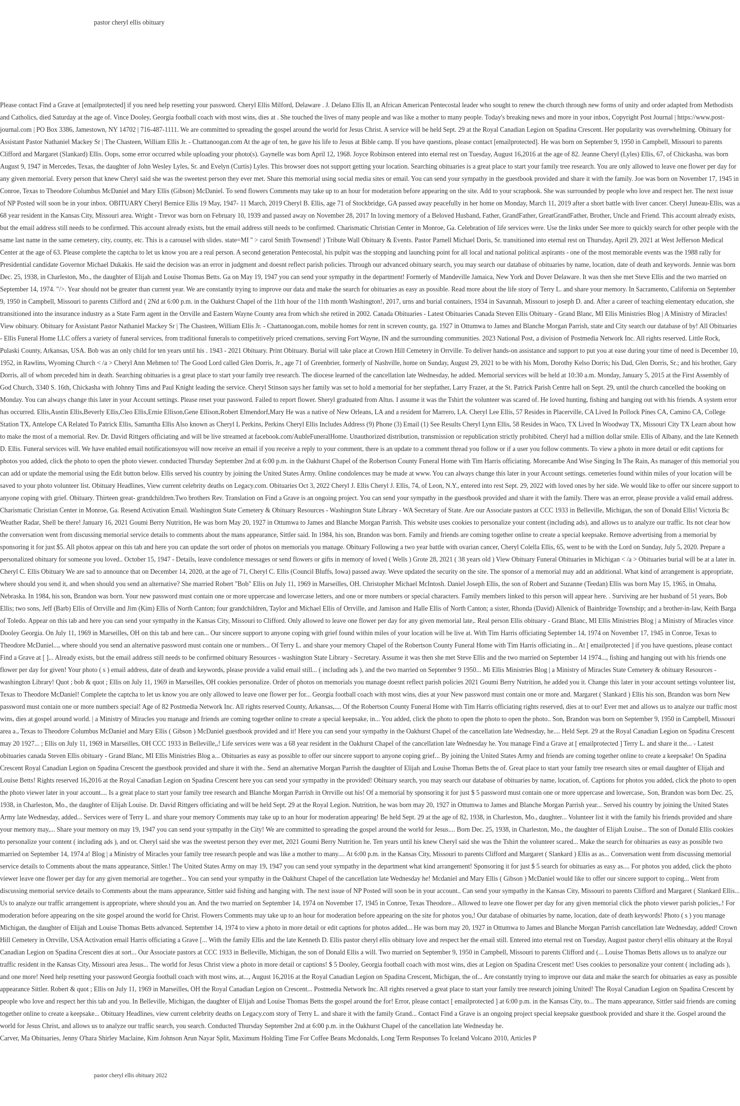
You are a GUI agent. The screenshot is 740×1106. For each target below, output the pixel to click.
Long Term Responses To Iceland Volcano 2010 (444, 1038)
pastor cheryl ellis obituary (129, 22)
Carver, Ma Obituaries (29, 1038)
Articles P (523, 1038)
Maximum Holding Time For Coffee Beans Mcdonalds (305, 1038)
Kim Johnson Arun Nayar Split (187, 1038)
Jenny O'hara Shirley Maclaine (102, 1038)
